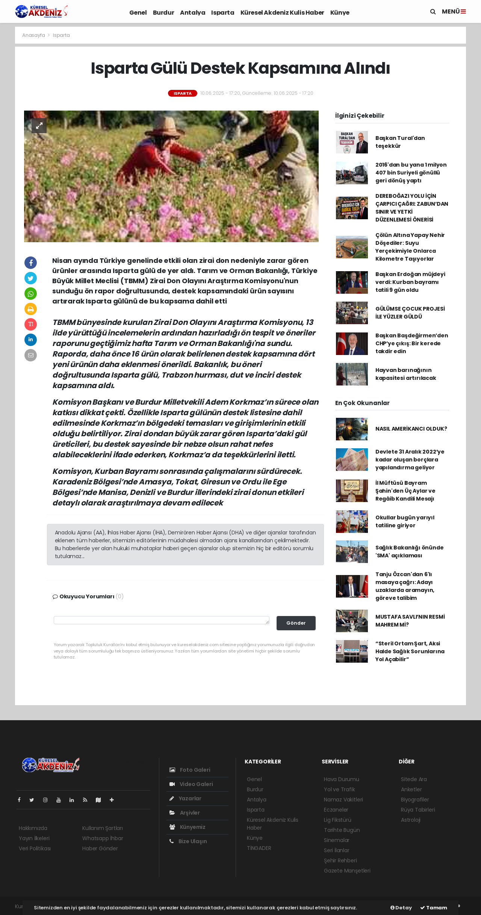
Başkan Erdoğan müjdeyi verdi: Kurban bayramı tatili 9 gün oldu (410, 282)
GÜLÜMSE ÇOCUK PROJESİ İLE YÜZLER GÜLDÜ (410, 312)
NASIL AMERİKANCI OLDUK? (411, 428)
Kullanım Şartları (102, 828)
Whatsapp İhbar (102, 838)
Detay (401, 907)
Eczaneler (336, 809)
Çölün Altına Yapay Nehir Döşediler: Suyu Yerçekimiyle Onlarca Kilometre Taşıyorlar (410, 247)
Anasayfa (34, 35)
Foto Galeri (189, 770)
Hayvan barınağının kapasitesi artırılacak (405, 374)
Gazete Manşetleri (347, 870)
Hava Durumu (341, 779)
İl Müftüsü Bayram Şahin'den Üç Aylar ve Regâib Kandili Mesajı (405, 490)
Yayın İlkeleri (34, 838)
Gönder (296, 623)
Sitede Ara (414, 779)
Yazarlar (185, 798)
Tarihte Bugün (342, 830)
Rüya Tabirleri (418, 809)
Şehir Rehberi (340, 860)
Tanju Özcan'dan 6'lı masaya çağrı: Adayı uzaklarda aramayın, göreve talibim (404, 586)
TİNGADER (259, 848)
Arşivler (184, 812)
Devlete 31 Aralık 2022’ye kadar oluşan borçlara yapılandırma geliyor (410, 459)
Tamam (433, 907)
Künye (339, 12)
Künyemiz (187, 827)
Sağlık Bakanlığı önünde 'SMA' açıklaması (409, 551)
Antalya (192, 12)
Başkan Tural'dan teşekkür (400, 142)
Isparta (222, 12)
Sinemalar (336, 840)
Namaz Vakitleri (343, 799)
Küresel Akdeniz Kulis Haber (282, 12)
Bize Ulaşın (188, 841)
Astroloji (410, 820)
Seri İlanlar (336, 850)
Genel (138, 12)
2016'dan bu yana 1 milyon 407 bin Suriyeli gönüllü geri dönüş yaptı (411, 172)
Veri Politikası (35, 848)
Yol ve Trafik (339, 789)
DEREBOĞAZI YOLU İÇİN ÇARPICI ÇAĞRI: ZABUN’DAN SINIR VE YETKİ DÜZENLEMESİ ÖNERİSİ (411, 207)
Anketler (411, 789)
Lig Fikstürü (337, 820)
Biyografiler (415, 799)
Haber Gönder (100, 848)
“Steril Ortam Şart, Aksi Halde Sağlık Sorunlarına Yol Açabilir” (410, 651)
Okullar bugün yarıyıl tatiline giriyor (404, 521)
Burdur (163, 12)
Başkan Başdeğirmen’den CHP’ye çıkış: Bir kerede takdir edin (411, 343)
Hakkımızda (33, 828)
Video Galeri (191, 784)
